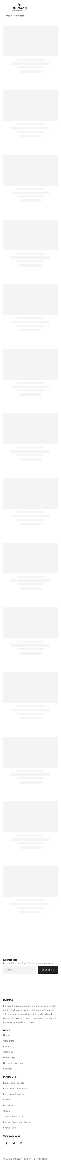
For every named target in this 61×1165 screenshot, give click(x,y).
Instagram (21, 1143)
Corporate (8, 1040)
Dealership (9, 1057)
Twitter (14, 1143)
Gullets (6, 1099)
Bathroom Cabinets (13, 1094)
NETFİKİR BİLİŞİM (40, 1158)
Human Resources (13, 1063)
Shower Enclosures (13, 1116)
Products (8, 1046)
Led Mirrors (9, 1105)
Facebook (7, 1143)
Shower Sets (9, 1127)
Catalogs (8, 1051)
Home (7, 15)
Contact (7, 1068)
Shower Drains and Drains (16, 1122)
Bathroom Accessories (15, 1088)
